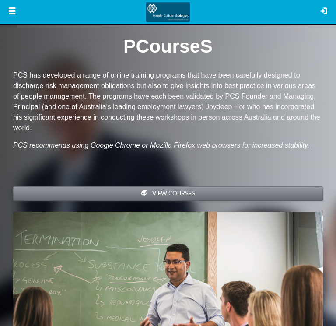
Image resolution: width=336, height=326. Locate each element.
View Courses (168, 193)
